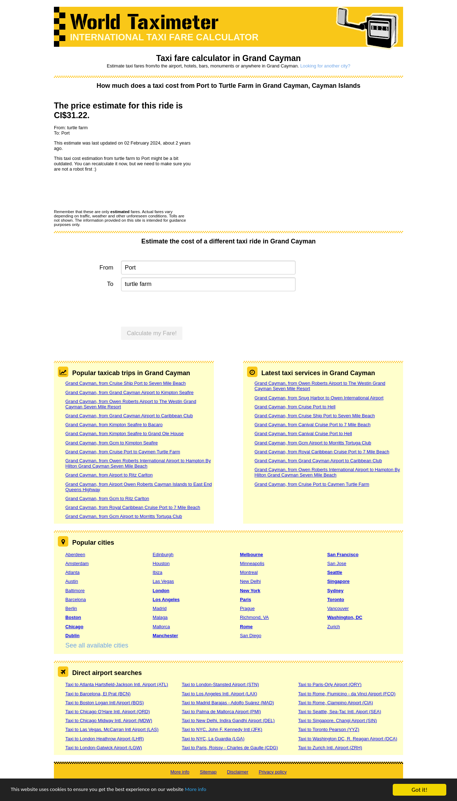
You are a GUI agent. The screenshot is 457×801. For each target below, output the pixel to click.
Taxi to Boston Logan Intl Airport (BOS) (104, 702)
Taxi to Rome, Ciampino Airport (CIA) (335, 702)
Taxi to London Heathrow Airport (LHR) (104, 738)
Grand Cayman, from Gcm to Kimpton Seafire (111, 442)
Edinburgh (163, 554)
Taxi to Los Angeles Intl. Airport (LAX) (219, 693)
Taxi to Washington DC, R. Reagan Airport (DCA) (347, 738)
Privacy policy (273, 772)
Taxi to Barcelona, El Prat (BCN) (98, 693)
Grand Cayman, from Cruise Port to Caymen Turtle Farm (122, 451)
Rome (246, 626)
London (161, 590)
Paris (245, 599)
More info (219, 790)
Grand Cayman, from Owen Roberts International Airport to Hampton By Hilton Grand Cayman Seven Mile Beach (138, 463)
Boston (73, 617)
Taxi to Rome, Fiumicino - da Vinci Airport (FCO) (347, 693)
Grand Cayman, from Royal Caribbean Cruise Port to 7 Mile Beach (132, 507)
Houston (161, 563)
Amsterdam (77, 563)
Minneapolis (252, 563)
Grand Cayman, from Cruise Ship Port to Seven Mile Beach (125, 383)
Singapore (338, 581)
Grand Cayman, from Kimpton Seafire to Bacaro (113, 424)
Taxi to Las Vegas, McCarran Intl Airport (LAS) (112, 729)
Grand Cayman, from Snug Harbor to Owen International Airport (319, 397)
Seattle (334, 572)
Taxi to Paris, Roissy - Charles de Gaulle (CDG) (230, 747)
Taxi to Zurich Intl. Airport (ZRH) (330, 747)
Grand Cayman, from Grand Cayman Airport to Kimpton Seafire (129, 392)
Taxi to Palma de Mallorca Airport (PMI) (221, 711)
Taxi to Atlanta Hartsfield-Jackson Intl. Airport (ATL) (116, 684)
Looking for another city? (325, 66)
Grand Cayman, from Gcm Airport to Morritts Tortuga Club (123, 516)
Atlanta (72, 572)
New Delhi (250, 581)
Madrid (160, 608)
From (107, 267)
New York (250, 590)
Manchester (165, 635)
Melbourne (251, 554)
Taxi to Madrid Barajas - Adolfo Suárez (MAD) (228, 702)
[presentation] (108, 190)
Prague (247, 608)
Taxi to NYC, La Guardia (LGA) (213, 738)
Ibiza (157, 572)
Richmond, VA (254, 617)
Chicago (74, 626)
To (110, 284)
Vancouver (338, 608)
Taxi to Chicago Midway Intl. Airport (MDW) (108, 720)
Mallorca (161, 626)
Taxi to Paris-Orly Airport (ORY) (330, 684)
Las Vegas (163, 581)
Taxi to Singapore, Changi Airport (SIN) (337, 720)
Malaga (160, 617)
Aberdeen (75, 554)
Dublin (72, 635)
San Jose (336, 563)
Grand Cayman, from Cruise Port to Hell (295, 406)
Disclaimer (237, 772)
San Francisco (342, 554)
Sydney (335, 590)
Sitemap (208, 772)
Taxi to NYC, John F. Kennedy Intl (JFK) (222, 729)
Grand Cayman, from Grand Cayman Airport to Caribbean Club (129, 415)
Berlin (71, 608)
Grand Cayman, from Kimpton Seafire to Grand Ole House (124, 433)
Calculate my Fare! (152, 333)
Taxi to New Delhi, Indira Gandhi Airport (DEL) (228, 720)
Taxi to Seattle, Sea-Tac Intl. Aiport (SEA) (339, 711)
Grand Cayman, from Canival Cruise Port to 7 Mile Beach (313, 424)
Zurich (333, 626)
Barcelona (75, 599)
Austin (71, 581)
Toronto (335, 599)
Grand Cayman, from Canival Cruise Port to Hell (303, 433)
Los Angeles (166, 599)
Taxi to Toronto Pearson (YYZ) (328, 729)
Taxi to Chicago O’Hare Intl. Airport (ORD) (107, 711)
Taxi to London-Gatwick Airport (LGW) (103, 747)
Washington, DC (344, 617)
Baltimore (75, 590)
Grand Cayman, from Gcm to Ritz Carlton (107, 498)
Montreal (249, 572)
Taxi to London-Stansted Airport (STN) (220, 684)
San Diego (250, 635)
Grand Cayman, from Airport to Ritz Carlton (109, 475)
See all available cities (96, 645)
